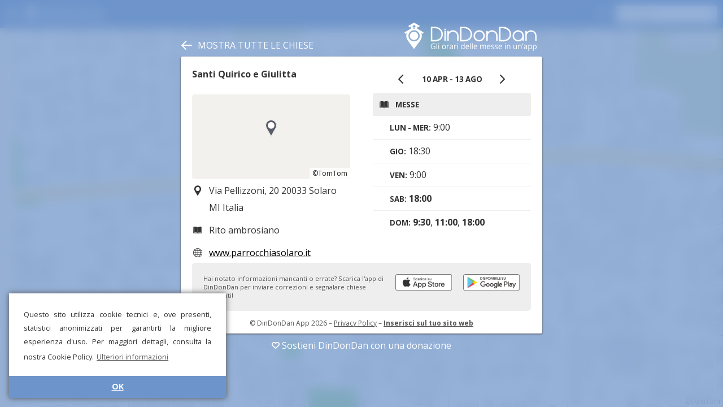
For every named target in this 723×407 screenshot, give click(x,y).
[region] (271, 136)
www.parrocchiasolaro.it (260, 252)
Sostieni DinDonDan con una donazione (361, 345)
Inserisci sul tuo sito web (428, 323)
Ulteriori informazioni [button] (132, 357)
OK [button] (118, 386)
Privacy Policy (355, 323)
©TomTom (329, 173)
